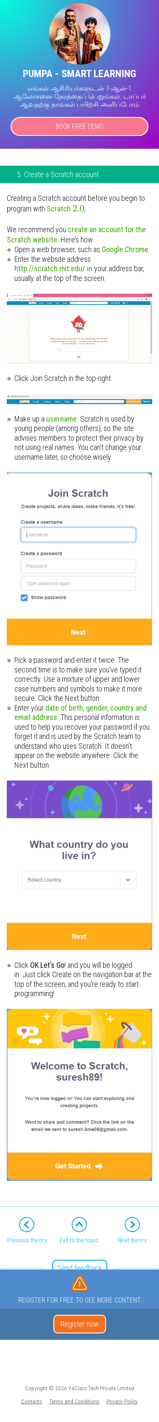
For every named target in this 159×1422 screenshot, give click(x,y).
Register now (80, 1323)
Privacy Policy (122, 1401)
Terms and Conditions (74, 1401)
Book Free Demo (79, 126)
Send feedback (79, 1268)
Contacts (31, 1401)
